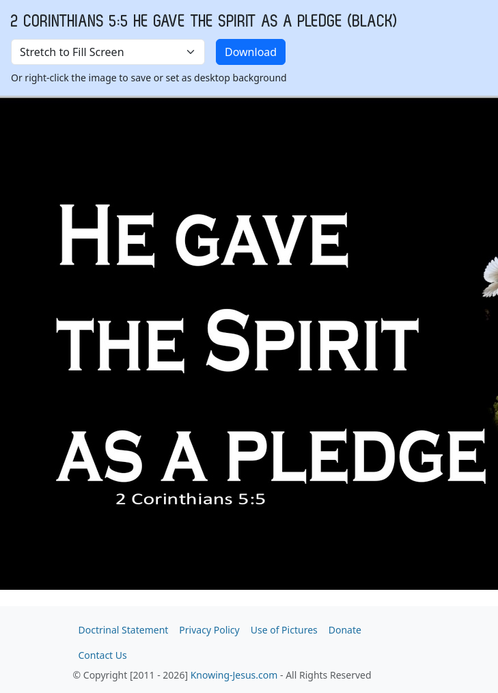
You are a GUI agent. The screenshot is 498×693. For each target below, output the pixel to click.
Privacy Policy (209, 629)
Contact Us (103, 655)
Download (251, 51)
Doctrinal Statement (124, 629)
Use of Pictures (284, 629)
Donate (345, 629)
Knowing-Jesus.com (234, 674)
